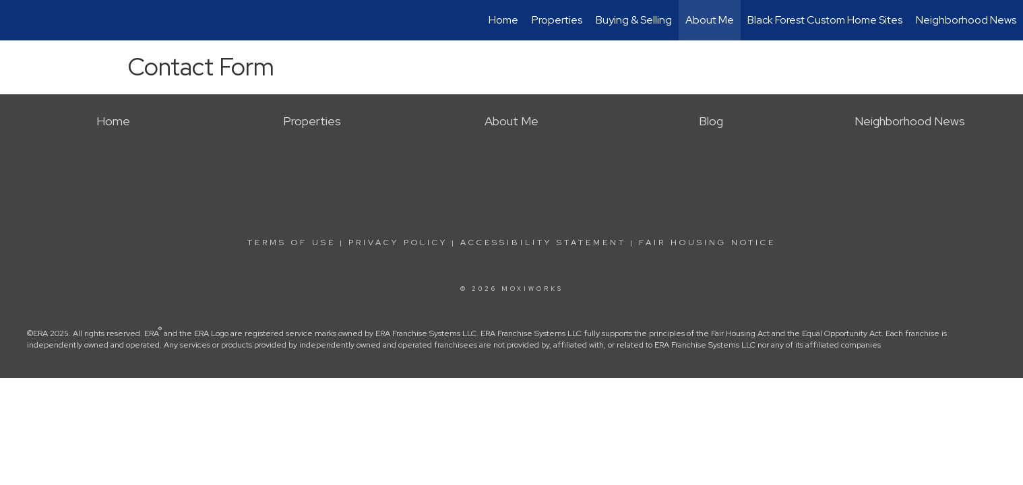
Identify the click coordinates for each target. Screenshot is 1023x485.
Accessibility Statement (543, 242)
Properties (557, 20)
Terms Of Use (291, 242)
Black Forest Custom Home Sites (824, 20)
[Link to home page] (17, 20)
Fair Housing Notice (707, 242)
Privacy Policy (397, 242)
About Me (709, 20)
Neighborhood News (966, 20)
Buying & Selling (634, 20)
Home (503, 20)
